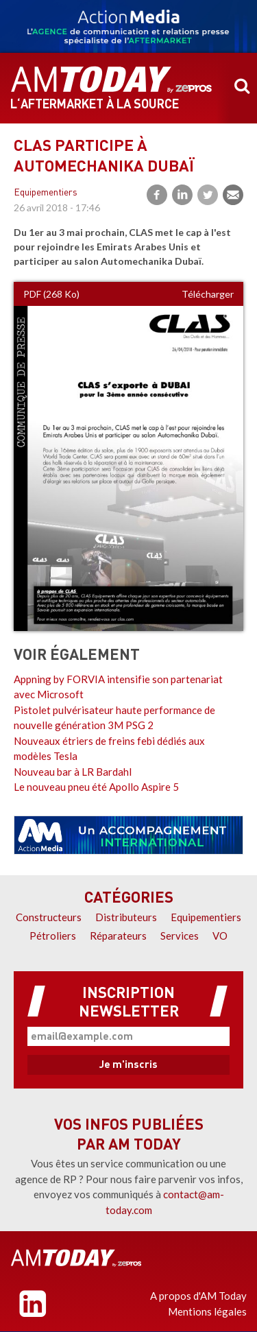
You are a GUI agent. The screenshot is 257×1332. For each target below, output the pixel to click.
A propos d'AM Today (198, 1295)
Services (179, 935)
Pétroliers (52, 935)
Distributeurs (126, 917)
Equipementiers (45, 193)
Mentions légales (207, 1311)
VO (220, 935)
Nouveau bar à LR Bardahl (73, 771)
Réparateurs (118, 935)
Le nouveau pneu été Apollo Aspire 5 (96, 787)
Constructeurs (49, 917)
